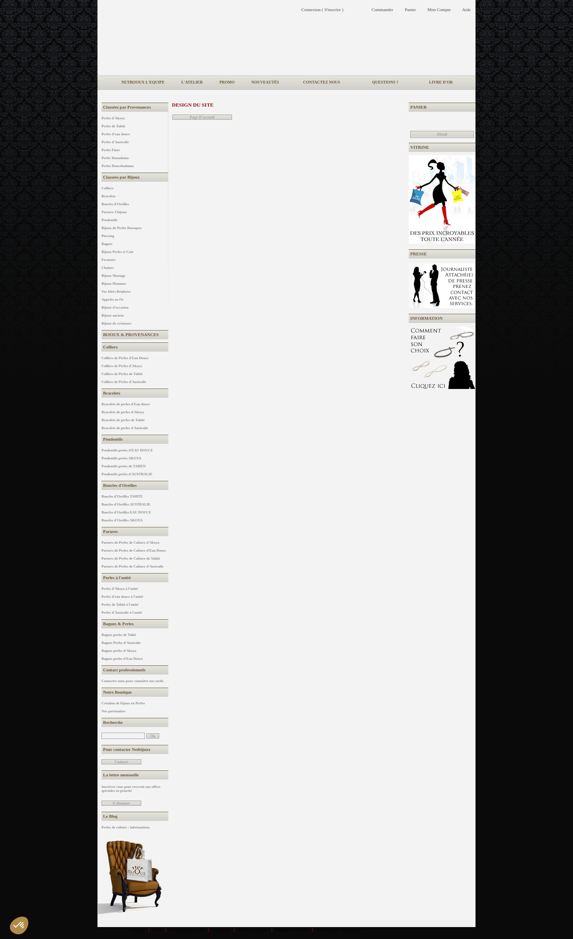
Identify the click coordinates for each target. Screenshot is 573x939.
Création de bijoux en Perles (123, 703)
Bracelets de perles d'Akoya (122, 412)
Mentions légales (253, 929)
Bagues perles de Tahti (118, 635)
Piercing (107, 236)
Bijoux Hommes (113, 284)
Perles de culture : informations (125, 827)
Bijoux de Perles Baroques (121, 228)
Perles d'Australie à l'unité (121, 612)
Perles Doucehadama (117, 166)
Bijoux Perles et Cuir (117, 252)
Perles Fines (110, 150)
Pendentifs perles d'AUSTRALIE (126, 474)
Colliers (107, 188)
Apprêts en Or (112, 299)
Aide (157, 929)
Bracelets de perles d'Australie (124, 428)
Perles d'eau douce (115, 134)
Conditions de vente (187, 929)
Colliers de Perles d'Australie (123, 382)
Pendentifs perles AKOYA (121, 458)
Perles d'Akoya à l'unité (119, 589)
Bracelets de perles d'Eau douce (125, 404)
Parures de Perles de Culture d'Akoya (130, 542)
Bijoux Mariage (113, 276)
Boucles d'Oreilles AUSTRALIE (125, 504)
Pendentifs (109, 220)
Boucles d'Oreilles (115, 204)
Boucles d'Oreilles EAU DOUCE (126, 512)
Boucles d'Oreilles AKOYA (122, 520)
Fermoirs (108, 260)
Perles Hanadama (115, 158)
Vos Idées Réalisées (116, 292)
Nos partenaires (113, 711)
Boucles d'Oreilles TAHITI (121, 496)
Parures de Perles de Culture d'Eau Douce (133, 550)
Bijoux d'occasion (115, 307)
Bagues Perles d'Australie (121, 643)
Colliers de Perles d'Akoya (121, 366)
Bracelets (108, 196)
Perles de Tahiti (113, 126)
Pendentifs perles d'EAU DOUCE (127, 450)
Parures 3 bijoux (114, 212)
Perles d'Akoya (113, 118)
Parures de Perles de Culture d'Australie (132, 566)
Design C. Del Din (292, 929)
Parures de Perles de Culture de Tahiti (130, 558)
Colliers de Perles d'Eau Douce (125, 358)
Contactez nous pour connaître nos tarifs (132, 681)
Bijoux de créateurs (116, 323)
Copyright (221, 929)
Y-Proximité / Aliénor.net (338, 929)
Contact (138, 929)
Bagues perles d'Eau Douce (122, 659)
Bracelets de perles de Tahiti (122, 420)
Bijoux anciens (112, 315)
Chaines (107, 268)
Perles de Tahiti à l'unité (119, 605)
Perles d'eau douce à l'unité (122, 597)
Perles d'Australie (115, 142)
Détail (442, 134)
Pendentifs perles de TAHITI (123, 466)
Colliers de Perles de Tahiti (121, 374)
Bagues (107, 244)
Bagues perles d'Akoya (118, 651)
